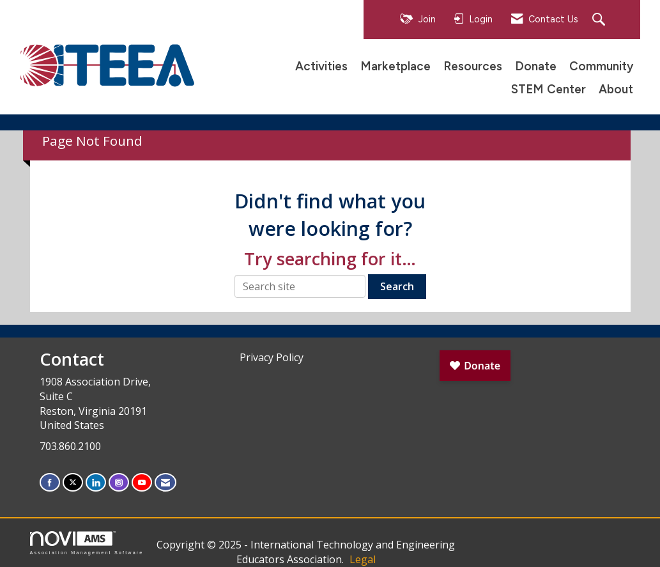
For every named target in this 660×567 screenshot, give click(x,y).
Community (601, 66)
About (616, 89)
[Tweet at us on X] (73, 482)
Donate (535, 66)
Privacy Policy (271, 357)
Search (397, 286)
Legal (362, 559)
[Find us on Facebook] (50, 482)
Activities (321, 66)
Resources (472, 66)
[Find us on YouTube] (142, 482)
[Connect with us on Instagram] (119, 482)
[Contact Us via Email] (165, 482)
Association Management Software (87, 543)
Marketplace (395, 66)
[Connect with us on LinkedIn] (96, 482)
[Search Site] (600, 20)
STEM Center (548, 89)
